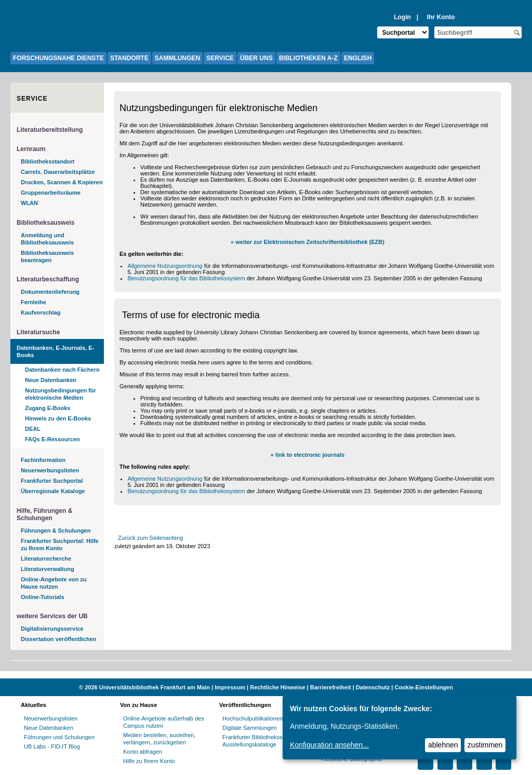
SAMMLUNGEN (177, 58)
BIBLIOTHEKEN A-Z (308, 58)
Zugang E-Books (47, 408)
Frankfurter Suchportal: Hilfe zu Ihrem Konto (60, 544)
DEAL (33, 429)
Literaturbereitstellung (50, 129)
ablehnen (443, 745)
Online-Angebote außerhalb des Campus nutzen (163, 722)
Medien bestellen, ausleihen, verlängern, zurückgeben (159, 738)
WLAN (29, 203)
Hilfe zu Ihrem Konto (149, 761)
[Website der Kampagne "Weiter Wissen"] (266, 675)
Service (32, 98)
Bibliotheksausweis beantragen (47, 256)
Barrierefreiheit (330, 687)
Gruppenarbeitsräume (51, 192)
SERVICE (219, 58)
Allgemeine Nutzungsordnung (164, 266)
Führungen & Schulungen (55, 530)
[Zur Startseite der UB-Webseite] (62, 26)
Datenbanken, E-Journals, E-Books (55, 351)
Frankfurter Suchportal (52, 481)
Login (402, 17)
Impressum (230, 687)
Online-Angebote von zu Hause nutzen (54, 583)
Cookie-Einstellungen (423, 687)
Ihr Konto (441, 17)
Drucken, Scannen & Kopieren (62, 182)
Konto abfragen (142, 752)
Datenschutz (373, 687)
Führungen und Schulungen (59, 737)
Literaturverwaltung (47, 569)
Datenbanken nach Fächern (62, 369)
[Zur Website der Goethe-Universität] (26, 26)
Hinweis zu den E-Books (58, 418)
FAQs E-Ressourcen (52, 439)
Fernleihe (33, 302)
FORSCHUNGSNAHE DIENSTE (58, 58)
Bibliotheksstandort (47, 161)
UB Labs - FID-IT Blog (52, 746)
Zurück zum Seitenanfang (150, 538)
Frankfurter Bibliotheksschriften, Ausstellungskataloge (262, 740)
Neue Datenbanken (50, 380)
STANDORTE (129, 58)
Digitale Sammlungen (249, 728)
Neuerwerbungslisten (50, 470)
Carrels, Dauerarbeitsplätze (58, 172)
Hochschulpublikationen (252, 718)
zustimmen (485, 745)
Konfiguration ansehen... (329, 745)
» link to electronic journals (307, 455)
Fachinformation (43, 460)
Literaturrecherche (46, 558)
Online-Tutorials (42, 597)
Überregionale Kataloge (53, 491)
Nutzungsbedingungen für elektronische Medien (60, 394)
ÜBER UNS (256, 58)
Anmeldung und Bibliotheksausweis (47, 239)
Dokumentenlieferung (50, 292)
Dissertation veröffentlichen (58, 639)
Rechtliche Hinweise (277, 687)
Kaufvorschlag (40, 312)
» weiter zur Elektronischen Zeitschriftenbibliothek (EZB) (307, 242)
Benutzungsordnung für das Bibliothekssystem (186, 278)
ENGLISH (357, 58)
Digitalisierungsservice (52, 629)
